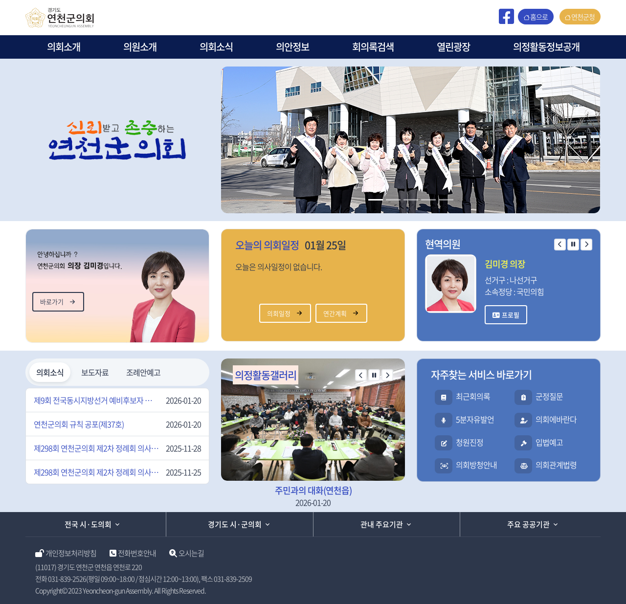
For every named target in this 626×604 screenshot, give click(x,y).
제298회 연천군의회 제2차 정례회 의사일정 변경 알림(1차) (96, 472)
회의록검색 (373, 47)
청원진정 (469, 442)
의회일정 (279, 313)
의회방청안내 (476, 464)
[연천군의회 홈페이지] (59, 16)
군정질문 (549, 396)
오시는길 (191, 553)
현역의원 (442, 243)
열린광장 (453, 47)
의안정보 (292, 47)
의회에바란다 (556, 419)
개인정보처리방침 (70, 553)
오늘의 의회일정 (267, 244)
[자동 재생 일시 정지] (573, 244)
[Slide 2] (393, 199)
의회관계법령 (556, 464)
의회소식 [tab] (50, 372)
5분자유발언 (475, 419)
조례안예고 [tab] (143, 372)
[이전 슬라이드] (560, 244)
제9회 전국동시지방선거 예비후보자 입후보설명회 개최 (96, 400)
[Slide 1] (375, 199)
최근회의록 (473, 396)
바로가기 (52, 301)
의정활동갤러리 (265, 374)
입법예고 (549, 442)
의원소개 (139, 47)
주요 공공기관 (528, 524)
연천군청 (583, 17)
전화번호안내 (137, 553)
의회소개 (63, 47)
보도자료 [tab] (95, 372)
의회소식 (216, 47)
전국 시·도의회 (88, 524)
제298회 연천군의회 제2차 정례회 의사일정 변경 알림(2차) (96, 448)
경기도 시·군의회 (235, 524)
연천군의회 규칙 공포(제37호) (79, 424)
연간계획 (335, 313)
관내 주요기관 (381, 524)
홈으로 (539, 17)
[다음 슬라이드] (586, 244)
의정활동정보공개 (546, 47)
